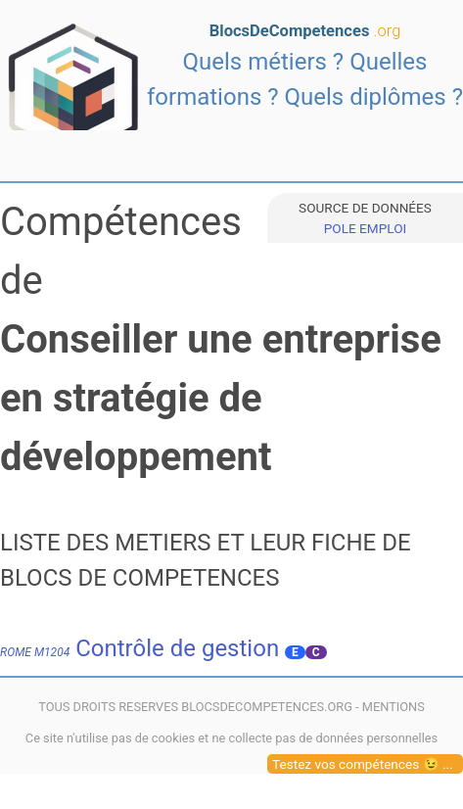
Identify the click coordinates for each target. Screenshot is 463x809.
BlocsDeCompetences (305, 31)
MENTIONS (393, 706)
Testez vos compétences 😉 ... (362, 764)
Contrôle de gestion (139, 648)
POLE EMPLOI (365, 228)
